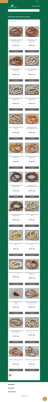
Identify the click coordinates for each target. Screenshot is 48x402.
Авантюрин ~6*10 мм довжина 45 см (32, 359)
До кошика (16, 51)
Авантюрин (17, 13)
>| (20, 375)
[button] (20, 1)
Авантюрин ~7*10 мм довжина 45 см (16, 359)
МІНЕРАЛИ (12, 13)
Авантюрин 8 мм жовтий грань (32, 330)
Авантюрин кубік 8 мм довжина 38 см (16, 272)
